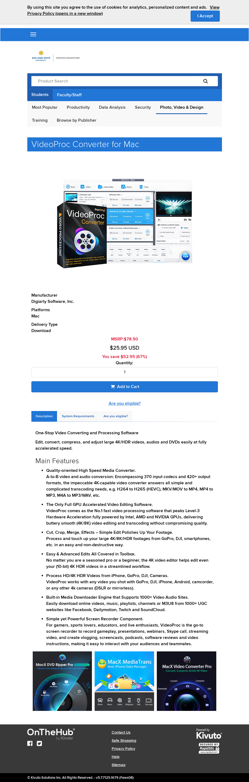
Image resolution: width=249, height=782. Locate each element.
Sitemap (118, 765)
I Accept (208, 16)
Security (143, 107)
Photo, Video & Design (181, 107)
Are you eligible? (125, 403)
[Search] (206, 81)
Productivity (78, 107)
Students (40, 94)
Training (40, 120)
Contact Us (121, 732)
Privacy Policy (123, 748)
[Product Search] (112, 81)
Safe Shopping (124, 740)
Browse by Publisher (77, 120)
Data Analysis (112, 107)
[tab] (44, 416)
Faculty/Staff (69, 95)
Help (115, 756)
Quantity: (124, 363)
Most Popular (45, 107)
